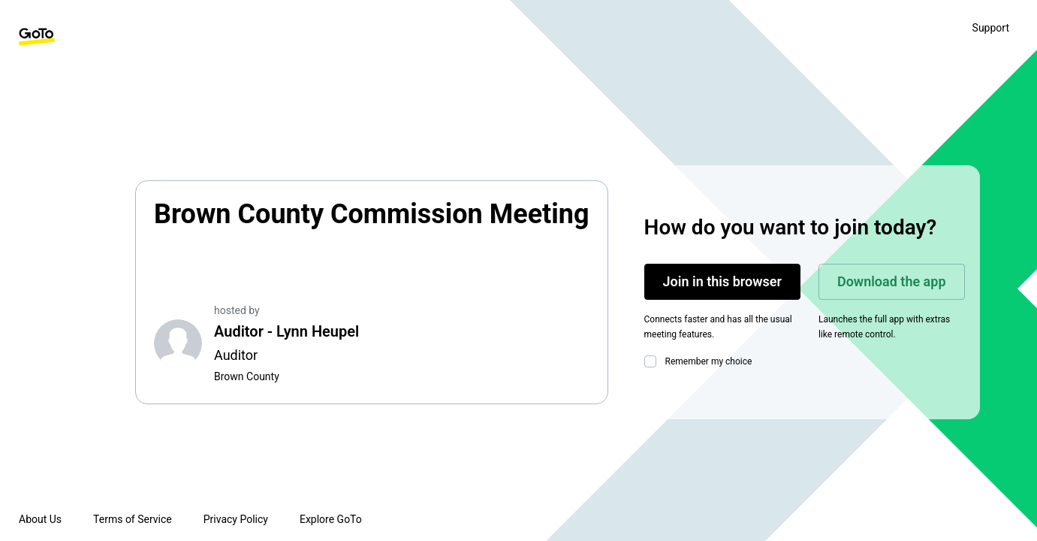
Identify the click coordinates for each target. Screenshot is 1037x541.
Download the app (891, 281)
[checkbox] (653, 361)
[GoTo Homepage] (37, 37)
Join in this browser (722, 281)
